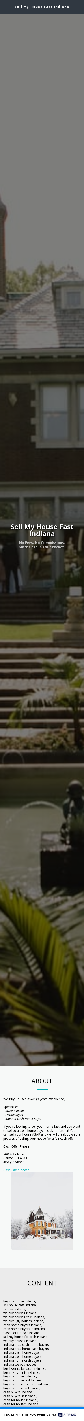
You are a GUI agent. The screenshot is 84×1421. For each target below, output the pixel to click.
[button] (5, 6)
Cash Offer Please (16, 1170)
